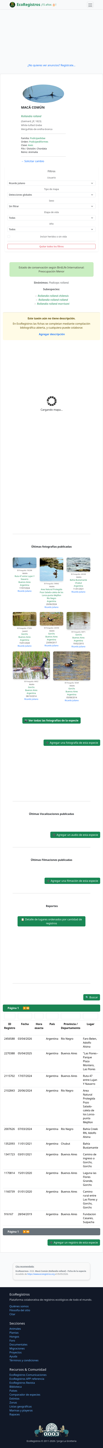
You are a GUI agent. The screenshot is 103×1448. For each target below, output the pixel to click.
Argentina (24, 585)
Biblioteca (15, 1387)
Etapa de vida (51, 212)
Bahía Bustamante (78, 580)
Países (13, 1390)
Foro (12, 1340)
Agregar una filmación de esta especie (72, 881)
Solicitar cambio (32, 161)
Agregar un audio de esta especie (75, 835)
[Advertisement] (51, 36)
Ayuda (13, 1356)
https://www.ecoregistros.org (41, 1274)
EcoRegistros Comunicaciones (28, 1375)
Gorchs (24, 634)
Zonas (13, 1402)
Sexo (51, 200)
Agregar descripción (51, 334)
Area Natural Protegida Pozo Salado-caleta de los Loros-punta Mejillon (51, 592)
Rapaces (14, 1414)
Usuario (51, 177)
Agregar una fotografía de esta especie (72, 743)
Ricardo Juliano (24, 591)
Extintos (14, 1398)
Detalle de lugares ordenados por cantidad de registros (51, 921)
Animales (15, 1329)
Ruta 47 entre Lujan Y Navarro (24, 578)
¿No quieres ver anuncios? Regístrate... (51, 65)
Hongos (14, 1336)
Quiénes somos (19, 1306)
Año (51, 223)
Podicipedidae (37, 138)
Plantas (14, 1332)
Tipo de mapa (51, 189)
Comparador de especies (24, 1394)
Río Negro (51, 598)
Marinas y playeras (21, 1410)
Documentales (18, 1344)
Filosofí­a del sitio (19, 1310)
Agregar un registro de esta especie (74, 1242)
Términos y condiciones (24, 1360)
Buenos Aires (25, 582)
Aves (30, 145)
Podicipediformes (38, 141)
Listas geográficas (20, 1406)
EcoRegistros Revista (22, 1383)
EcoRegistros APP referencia (26, 1379)
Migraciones (17, 1348)
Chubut (78, 583)
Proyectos (15, 1352)
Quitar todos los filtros (51, 246)
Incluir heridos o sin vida (53, 236)
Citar (12, 1314)
